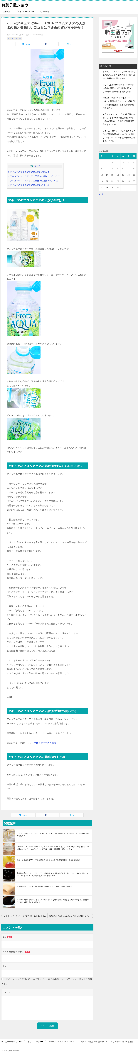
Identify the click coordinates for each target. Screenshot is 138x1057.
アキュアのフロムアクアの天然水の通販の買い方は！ (34, 180)
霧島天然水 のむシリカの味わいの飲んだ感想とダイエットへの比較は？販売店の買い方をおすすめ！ (71, 916)
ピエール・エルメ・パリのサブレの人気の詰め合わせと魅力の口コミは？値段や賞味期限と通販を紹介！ (119, 75)
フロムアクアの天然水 (45, 743)
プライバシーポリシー (25, 11)
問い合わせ (44, 11)
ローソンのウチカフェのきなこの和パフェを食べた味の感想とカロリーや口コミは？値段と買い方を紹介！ (53, 834)
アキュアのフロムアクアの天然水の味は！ (29, 172)
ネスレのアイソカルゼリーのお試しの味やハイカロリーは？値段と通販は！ (45, 886)
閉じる (37, 166)
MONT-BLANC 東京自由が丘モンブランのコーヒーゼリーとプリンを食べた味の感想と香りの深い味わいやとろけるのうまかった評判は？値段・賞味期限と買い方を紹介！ (53, 848)
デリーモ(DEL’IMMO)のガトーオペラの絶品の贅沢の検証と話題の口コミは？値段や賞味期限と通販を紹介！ (118, 88)
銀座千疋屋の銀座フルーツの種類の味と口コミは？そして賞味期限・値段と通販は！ (48, 860)
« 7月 (101, 194)
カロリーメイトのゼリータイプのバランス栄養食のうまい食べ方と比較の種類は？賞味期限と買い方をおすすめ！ (25, 916)
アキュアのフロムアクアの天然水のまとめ (29, 185)
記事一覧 (6, 11)
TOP (13, 1041)
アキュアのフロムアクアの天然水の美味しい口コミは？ (35, 176)
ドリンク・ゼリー (14, 38)
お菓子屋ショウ (15, 5)
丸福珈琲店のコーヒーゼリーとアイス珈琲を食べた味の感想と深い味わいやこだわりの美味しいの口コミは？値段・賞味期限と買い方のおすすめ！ (53, 874)
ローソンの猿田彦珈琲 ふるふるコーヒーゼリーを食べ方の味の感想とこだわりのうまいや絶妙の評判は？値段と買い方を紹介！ (53, 901)
